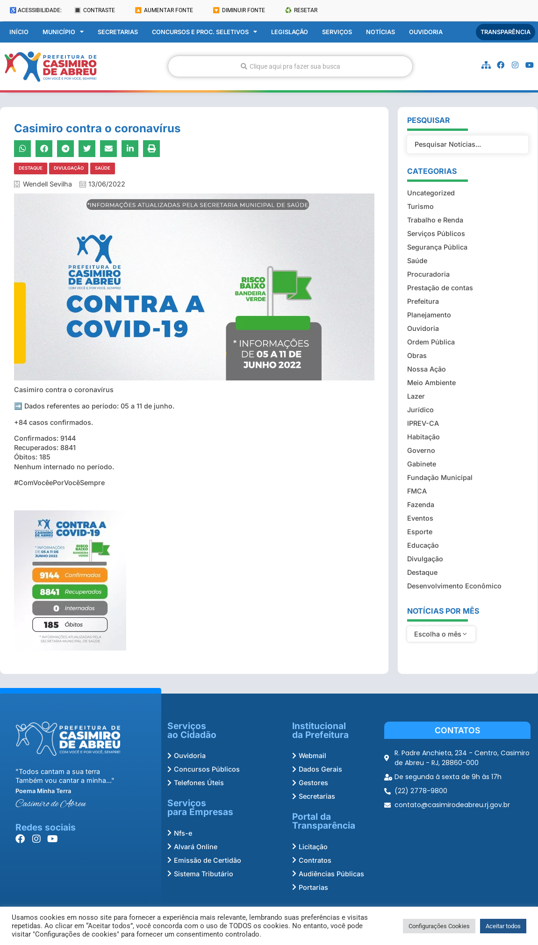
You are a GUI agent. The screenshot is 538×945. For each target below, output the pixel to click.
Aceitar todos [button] (503, 926)
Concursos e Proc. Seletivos (204, 32)
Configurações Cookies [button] (439, 926)
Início (19, 31)
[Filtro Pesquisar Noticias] (467, 117)
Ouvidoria (426, 31)
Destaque (31, 168)
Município (63, 32)
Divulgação (69, 168)
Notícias (380, 31)
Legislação (289, 31)
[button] (22, 148)
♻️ (301, 10)
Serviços (337, 31)
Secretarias (118, 31)
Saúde (102, 168)
